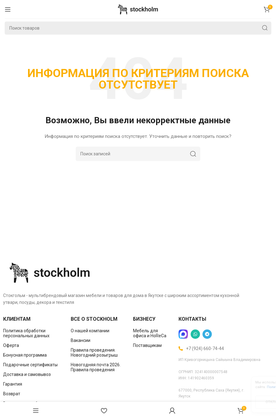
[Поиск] (138, 28)
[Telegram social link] (207, 334)
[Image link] (50, 272)
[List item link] (32, 333)
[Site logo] (138, 8)
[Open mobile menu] (8, 9)
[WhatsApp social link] (195, 334)
